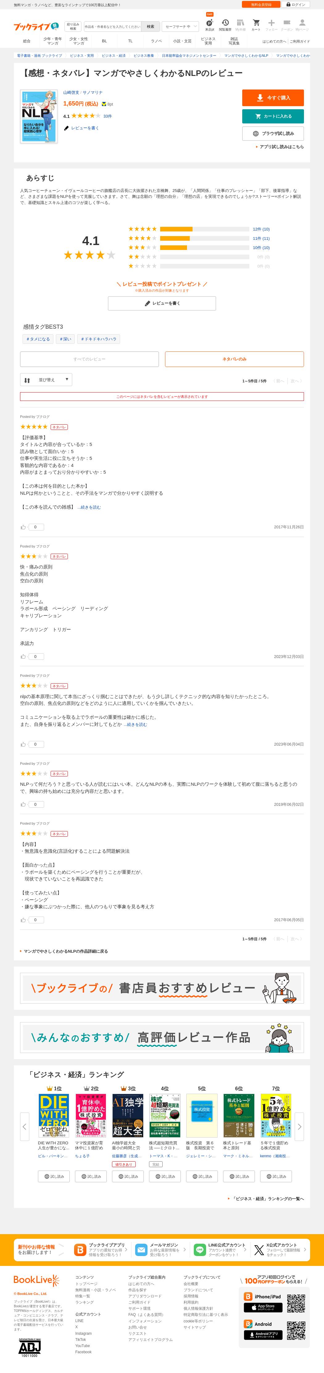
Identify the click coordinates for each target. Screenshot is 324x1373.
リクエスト (137, 1333)
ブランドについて (198, 1290)
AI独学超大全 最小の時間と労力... (126, 1148)
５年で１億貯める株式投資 (274, 1145)
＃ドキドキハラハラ (99, 339)
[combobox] (112, 26)
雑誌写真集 (234, 41)
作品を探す (137, 1290)
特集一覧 (82, 1296)
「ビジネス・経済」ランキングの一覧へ (268, 1198)
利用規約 (191, 1302)
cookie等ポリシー (198, 1321)
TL (130, 41)
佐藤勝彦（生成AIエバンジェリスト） (143, 1156)
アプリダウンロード (145, 1296)
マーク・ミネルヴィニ (241, 1156)
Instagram (83, 1333)
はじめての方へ (274, 41)
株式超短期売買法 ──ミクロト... (164, 1145)
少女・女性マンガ (78, 41)
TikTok (80, 1340)
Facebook (83, 1352)
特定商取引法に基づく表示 (206, 1315)
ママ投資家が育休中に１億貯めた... (89, 1148)
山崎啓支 (71, 92)
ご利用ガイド (300, 41)
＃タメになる (38, 339)
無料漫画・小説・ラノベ (95, 1290)
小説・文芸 (182, 41)
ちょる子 (82, 1156)
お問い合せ (137, 1327)
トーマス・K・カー (165, 1156)
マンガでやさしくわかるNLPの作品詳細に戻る (66, 951)
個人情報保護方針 (198, 1308)
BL (104, 41)
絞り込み (73, 27)
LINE (79, 1321)
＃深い (65, 339)
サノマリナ (93, 92)
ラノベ (156, 41)
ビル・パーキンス (53, 1156)
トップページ (86, 1284)
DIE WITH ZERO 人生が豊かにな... (55, 1145)
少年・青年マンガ (53, 41)
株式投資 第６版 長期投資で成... (200, 1148)
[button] (54, 1176)
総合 (27, 41)
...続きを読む (89, 507)
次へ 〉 (297, 381)
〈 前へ (278, 381)
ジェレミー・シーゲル (204, 1156)
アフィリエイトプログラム (150, 1340)
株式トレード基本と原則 (237, 1145)
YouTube (82, 1346)
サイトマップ (195, 1327)
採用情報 (191, 1296)
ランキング (84, 1302)
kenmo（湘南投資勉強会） (282, 1156)
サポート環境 (139, 1308)
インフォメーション (145, 1321)
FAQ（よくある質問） (146, 1315)
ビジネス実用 (208, 41)
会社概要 (191, 1284)
